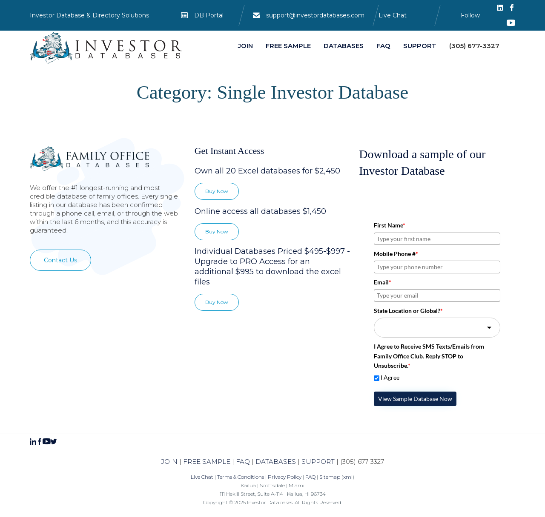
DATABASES (275, 461)
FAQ (243, 461)
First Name (389, 225)
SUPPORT (318, 461)
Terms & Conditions (240, 477)
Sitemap (329, 477)
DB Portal (209, 15)
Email (382, 282)
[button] (60, 260)
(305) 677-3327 (362, 461)
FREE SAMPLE (206, 461)
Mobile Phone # (396, 253)
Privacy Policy (284, 477)
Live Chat (393, 15)
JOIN (169, 461)
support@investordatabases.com (315, 15)
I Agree (390, 377)
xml (348, 477)
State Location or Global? (408, 310)
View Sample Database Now (415, 398)
